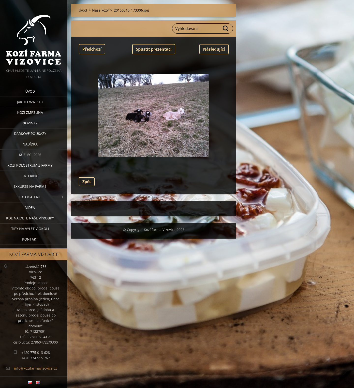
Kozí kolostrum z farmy (30, 165)
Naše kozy (100, 10)
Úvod (30, 91)
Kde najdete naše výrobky (30, 218)
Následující (214, 49)
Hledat (226, 28)
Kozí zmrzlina (30, 112)
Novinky (30, 123)
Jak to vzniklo (30, 102)
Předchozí (92, 49)
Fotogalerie (30, 197)
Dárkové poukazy (30, 133)
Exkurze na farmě (30, 186)
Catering (30, 175)
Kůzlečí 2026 (30, 154)
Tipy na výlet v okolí (30, 228)
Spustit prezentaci (154, 49)
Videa (30, 207)
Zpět (86, 181)
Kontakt (30, 239)
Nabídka (30, 144)
